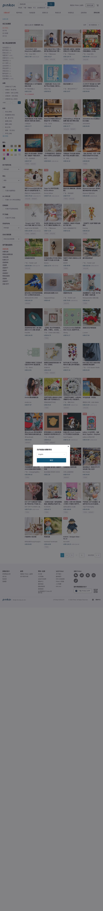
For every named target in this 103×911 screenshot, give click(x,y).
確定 (51, 460)
